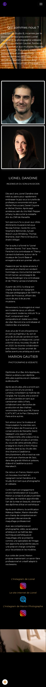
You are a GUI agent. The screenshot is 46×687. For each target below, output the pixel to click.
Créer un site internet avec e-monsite (23, 669)
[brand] (5, 4)
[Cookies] (5, 682)
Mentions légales (23, 680)
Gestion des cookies (23, 684)
